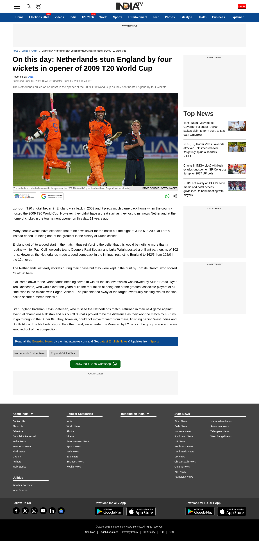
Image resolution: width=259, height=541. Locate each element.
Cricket (34, 51)
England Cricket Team (64, 353)
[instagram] (34, 510)
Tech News (73, 451)
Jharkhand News (183, 436)
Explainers (72, 456)
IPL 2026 (88, 17)
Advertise (18, 431)
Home (19, 17)
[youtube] (43, 510)
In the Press (19, 441)
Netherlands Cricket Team (29, 353)
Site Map (90, 532)
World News (73, 426)
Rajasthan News (219, 426)
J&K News (180, 471)
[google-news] (61, 510)
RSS (171, 532)
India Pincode (20, 490)
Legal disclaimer (109, 532)
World (103, 17)
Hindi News (19, 451)
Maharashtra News (221, 421)
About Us (18, 426)
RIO (162, 532)
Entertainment (137, 17)
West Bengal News (221, 436)
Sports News (74, 446)
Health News (74, 466)
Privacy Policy (130, 532)
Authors (17, 461)
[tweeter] (25, 510)
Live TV (17, 456)
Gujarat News (182, 466)
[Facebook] (16, 510)
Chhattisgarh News (185, 461)
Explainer (237, 17)
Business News (75, 461)
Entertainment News (78, 441)
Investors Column (22, 446)
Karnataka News (183, 476)
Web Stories (19, 466)
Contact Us (19, 421)
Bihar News (180, 421)
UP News (179, 456)
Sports (117, 17)
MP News (179, 441)
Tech (156, 17)
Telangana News (219, 431)
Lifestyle (186, 17)
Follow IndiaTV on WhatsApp (95, 364)
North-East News (184, 446)
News (15, 51)
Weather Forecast (23, 485)
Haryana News (182, 431)
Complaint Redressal (24, 436)
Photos (170, 17)
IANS (31, 76)
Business (218, 17)
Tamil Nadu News (184, 451)
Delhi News (180, 426)
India (73, 17)
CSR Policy (148, 532)
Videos (59, 17)
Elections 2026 (39, 17)
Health (202, 17)
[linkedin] (52, 510)
